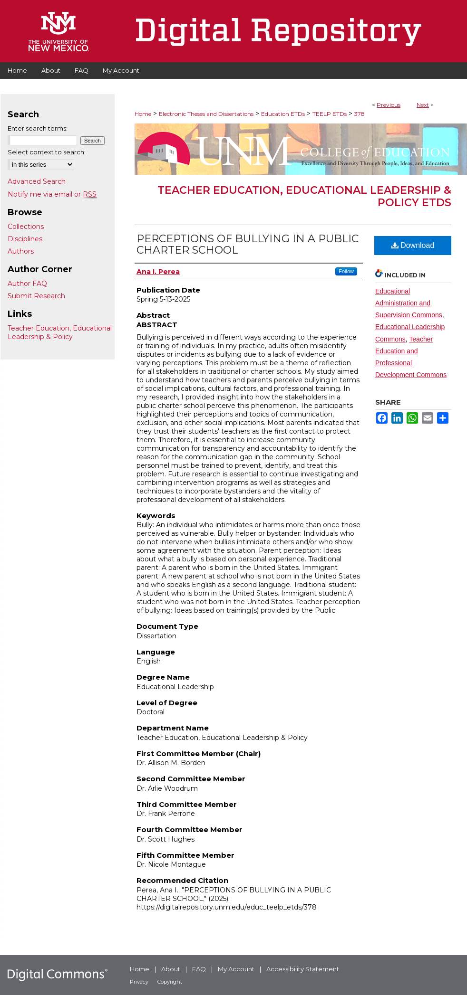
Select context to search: (47, 152)
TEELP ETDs (329, 113)
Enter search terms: (38, 128)
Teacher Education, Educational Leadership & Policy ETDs (304, 196)
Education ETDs (283, 113)
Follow (346, 271)
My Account (236, 969)
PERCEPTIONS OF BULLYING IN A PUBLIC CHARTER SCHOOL (247, 244)
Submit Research (36, 296)
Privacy (139, 981)
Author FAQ (27, 283)
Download (413, 245)
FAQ (199, 969)
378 (359, 113)
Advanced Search (37, 181)
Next (423, 104)
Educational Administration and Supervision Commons (408, 303)
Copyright (169, 981)
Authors (21, 251)
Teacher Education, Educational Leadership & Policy (60, 332)
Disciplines (25, 239)
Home (143, 113)
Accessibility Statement (302, 969)
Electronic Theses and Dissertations (206, 113)
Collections (26, 226)
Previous (388, 104)
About (170, 969)
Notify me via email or (52, 194)
